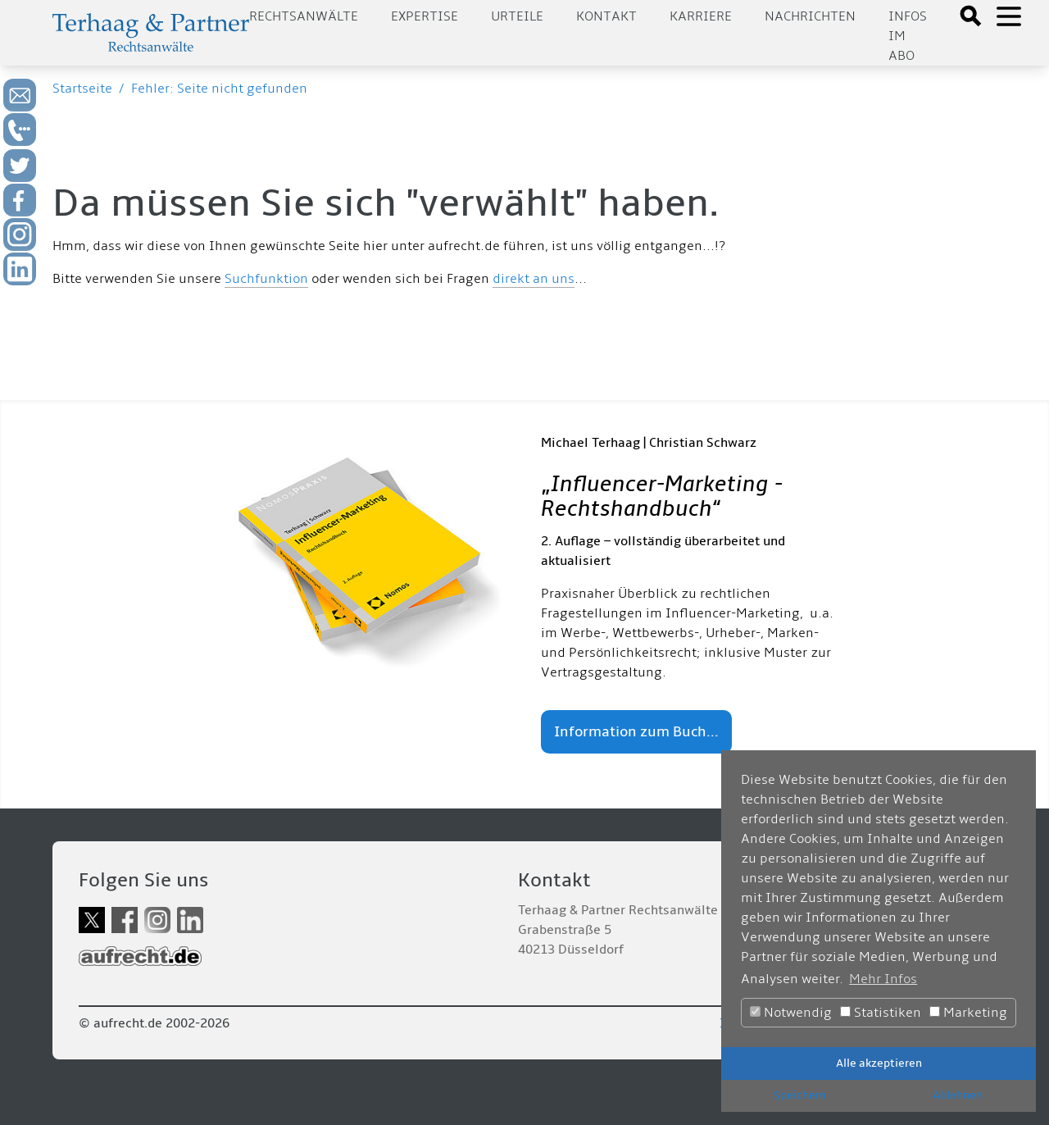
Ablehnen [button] (958, 1095)
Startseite (82, 88)
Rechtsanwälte (303, 16)
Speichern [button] (800, 1095)
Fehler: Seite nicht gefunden (219, 88)
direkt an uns (533, 279)
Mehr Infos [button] (883, 979)
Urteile (517, 16)
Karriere (701, 16)
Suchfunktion (266, 279)
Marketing (968, 1012)
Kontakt (606, 16)
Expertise (424, 16)
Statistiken (880, 1012)
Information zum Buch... (636, 731)
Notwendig (791, 1012)
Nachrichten (810, 16)
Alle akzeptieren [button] (879, 1063)
